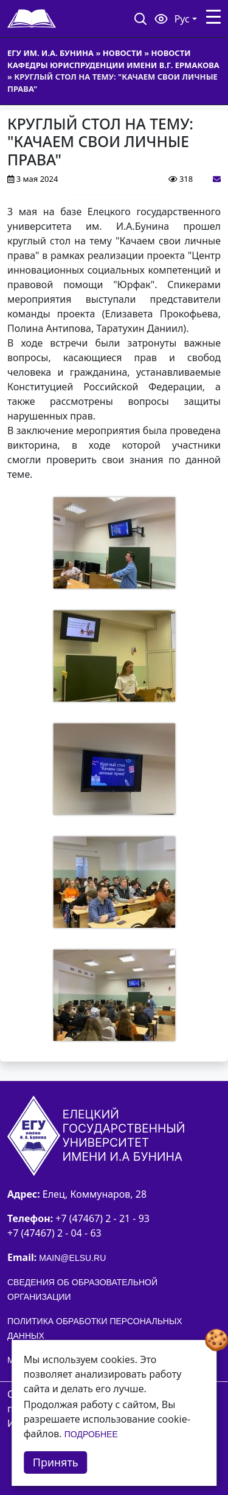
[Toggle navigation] (213, 17)
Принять (55, 1462)
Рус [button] (182, 19)
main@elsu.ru (72, 1258)
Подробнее (91, 1434)
